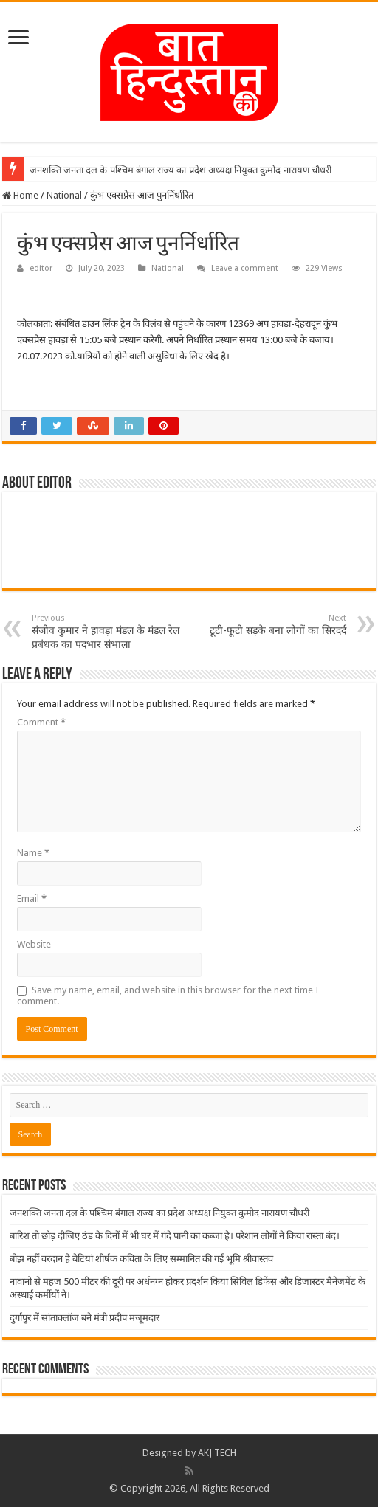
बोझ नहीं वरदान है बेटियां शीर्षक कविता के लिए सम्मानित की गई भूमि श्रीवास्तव (141, 1258)
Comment (41, 722)
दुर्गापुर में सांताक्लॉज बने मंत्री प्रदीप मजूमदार (84, 1317)
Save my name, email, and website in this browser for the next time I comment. (168, 995)
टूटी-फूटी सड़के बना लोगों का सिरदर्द (270, 624)
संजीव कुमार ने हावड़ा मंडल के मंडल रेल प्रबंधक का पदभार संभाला (107, 631)
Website (34, 944)
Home (20, 195)
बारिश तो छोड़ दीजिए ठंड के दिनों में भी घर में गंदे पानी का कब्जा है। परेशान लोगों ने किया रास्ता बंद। (175, 1235)
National (64, 195)
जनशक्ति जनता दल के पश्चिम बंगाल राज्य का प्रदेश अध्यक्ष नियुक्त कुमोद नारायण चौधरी (180, 170)
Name (33, 852)
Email (32, 898)
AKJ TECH (217, 1452)
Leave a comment (244, 268)
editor (41, 268)
